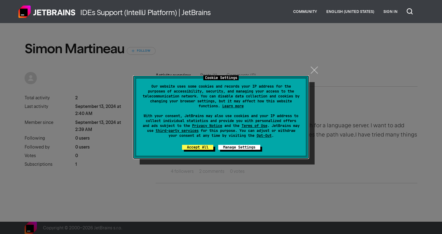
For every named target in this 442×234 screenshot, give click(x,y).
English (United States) (350, 12)
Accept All (197, 147)
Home (47, 12)
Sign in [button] (390, 12)
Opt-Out (264, 135)
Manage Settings (239, 147)
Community (305, 12)
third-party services (177, 130)
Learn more (233, 106)
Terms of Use (254, 125)
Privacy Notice (207, 125)
